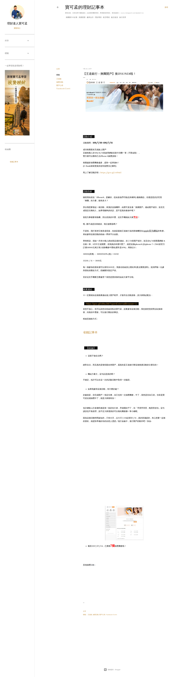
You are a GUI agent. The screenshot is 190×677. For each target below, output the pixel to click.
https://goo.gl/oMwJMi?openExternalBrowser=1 (111, 303)
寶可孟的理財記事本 (84, 7)
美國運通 (81, 17)
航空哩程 (105, 17)
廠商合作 (89, 17)
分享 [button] (58, 69)
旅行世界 (121, 17)
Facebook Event (63, 89)
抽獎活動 (59, 82)
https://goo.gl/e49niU (111, 172)
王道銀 (58, 79)
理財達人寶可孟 (17, 23)
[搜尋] (166, 7)
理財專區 (97, 17)
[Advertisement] (112, 45)
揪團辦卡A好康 (70, 17)
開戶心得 (59, 85)
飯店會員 (113, 17)
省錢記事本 (90, 332)
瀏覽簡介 (17, 28)
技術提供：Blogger (112, 669)
